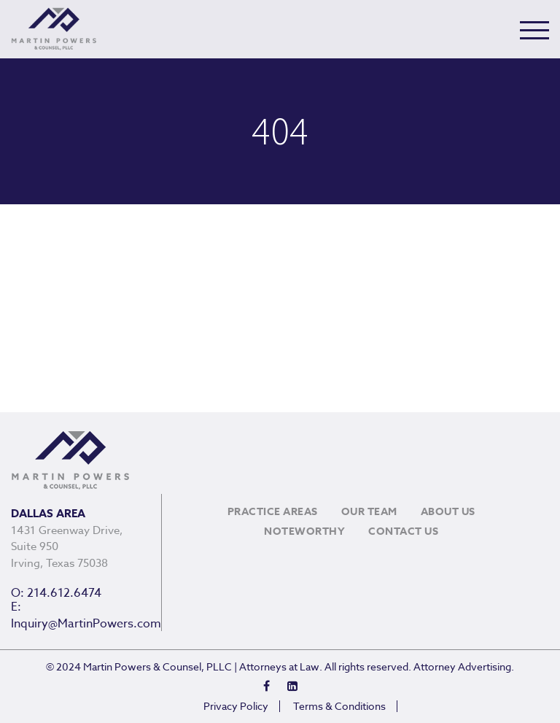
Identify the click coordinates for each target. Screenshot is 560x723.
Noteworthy (304, 531)
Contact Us (403, 531)
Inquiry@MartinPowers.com (86, 623)
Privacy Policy (235, 706)
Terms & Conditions (339, 706)
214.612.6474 (64, 593)
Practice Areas (273, 511)
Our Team (369, 511)
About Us (448, 511)
